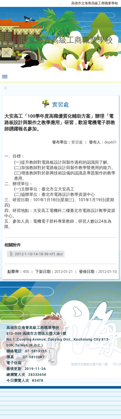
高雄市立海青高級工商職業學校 (94, 3)
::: (5, 87)
